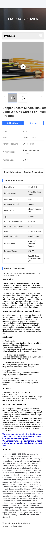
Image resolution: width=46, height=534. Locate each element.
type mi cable (24, 523)
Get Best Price (12, 123)
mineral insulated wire (12, 526)
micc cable (12, 523)
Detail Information (12, 172)
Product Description (33, 172)
